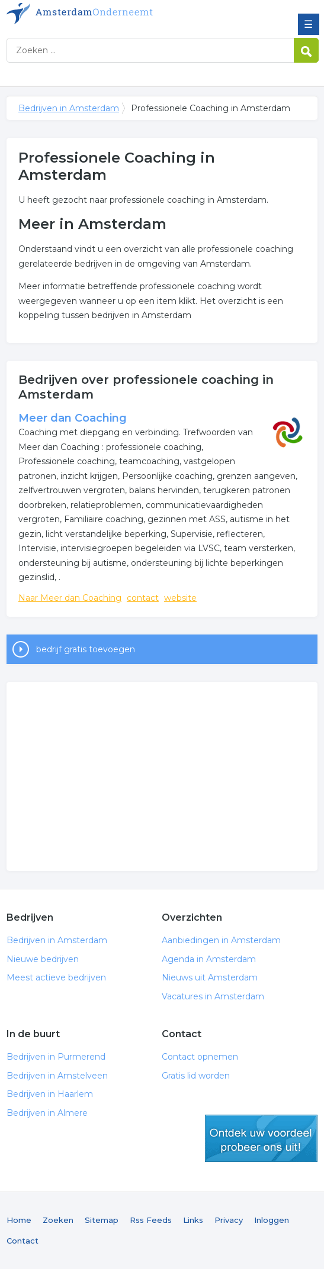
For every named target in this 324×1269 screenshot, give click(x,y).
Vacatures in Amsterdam (213, 996)
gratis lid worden (261, 1138)
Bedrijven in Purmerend (56, 1056)
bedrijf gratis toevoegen (85, 649)
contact (143, 598)
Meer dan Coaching (72, 418)
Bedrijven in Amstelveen (57, 1075)
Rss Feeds (151, 1220)
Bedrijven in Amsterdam (92, 13)
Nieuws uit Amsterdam (210, 977)
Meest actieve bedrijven (56, 977)
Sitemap (101, 1220)
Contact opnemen (200, 1056)
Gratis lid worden (196, 1075)
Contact (23, 1240)
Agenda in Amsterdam (209, 959)
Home (19, 1220)
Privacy (228, 1220)
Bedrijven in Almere (47, 1113)
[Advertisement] (162, 776)
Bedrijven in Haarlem (50, 1094)
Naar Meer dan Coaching (69, 598)
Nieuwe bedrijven (43, 959)
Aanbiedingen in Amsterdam (221, 940)
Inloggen (271, 1220)
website (180, 598)
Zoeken (58, 1220)
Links (193, 1220)
